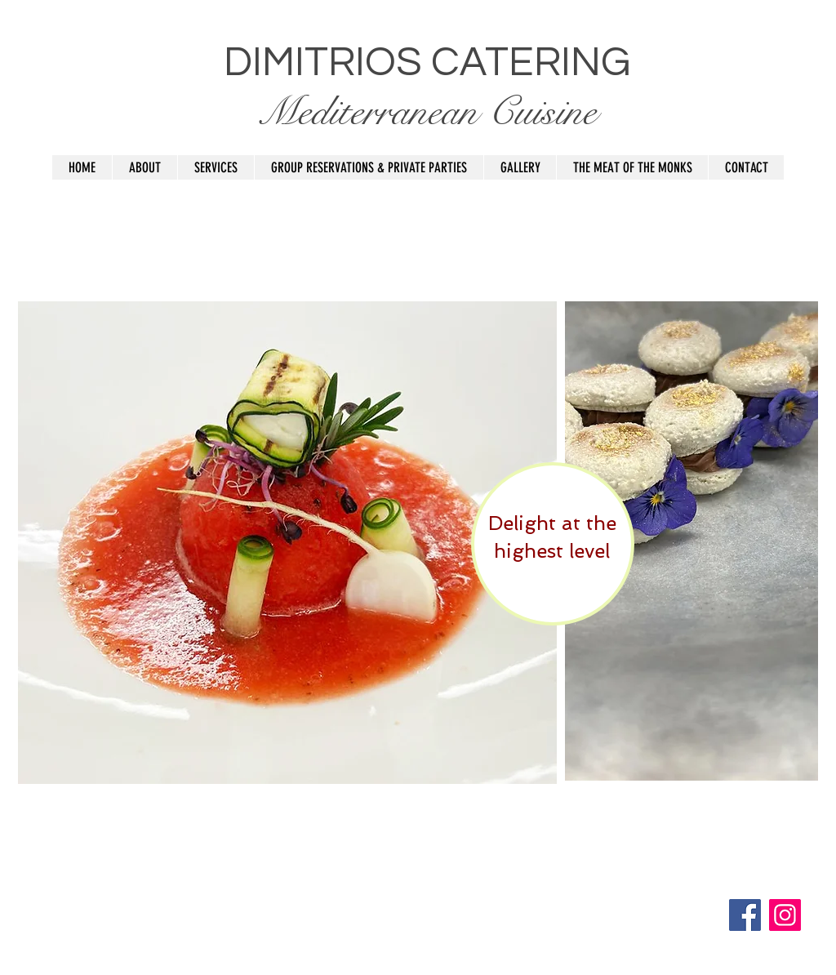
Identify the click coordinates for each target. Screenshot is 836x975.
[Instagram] (785, 915)
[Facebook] (745, 915)
